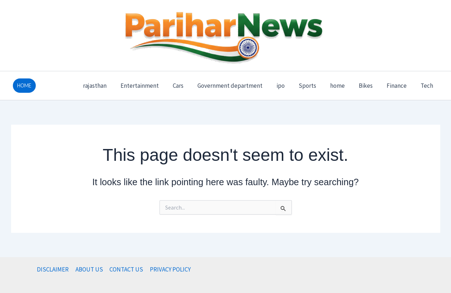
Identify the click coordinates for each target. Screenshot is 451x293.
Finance (399, 86)
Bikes (370, 86)
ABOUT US (89, 269)
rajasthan (112, 86)
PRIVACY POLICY (169, 269)
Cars (191, 86)
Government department (241, 86)
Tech (428, 86)
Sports (315, 86)
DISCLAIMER (54, 269)
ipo (290, 86)
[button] (24, 85)
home (344, 86)
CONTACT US (126, 269)
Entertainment (155, 86)
